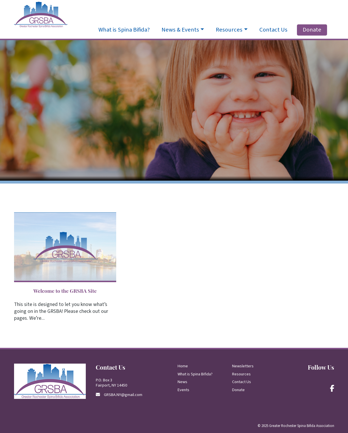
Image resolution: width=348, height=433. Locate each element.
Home (183, 366)
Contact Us (273, 30)
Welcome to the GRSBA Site (65, 290)
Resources (241, 374)
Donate (312, 30)
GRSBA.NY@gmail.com (123, 395)
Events (183, 390)
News (182, 382)
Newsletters (243, 366)
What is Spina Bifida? (124, 30)
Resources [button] (229, 30)
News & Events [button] (180, 30)
